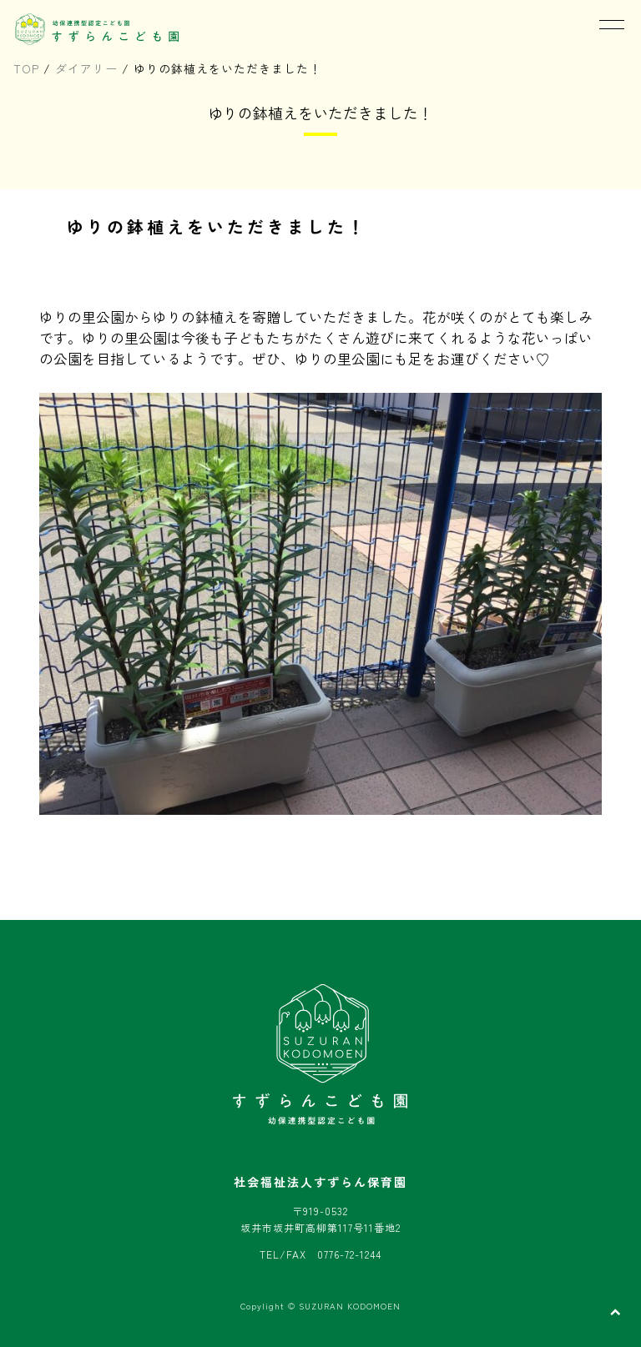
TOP (26, 68)
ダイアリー (86, 68)
